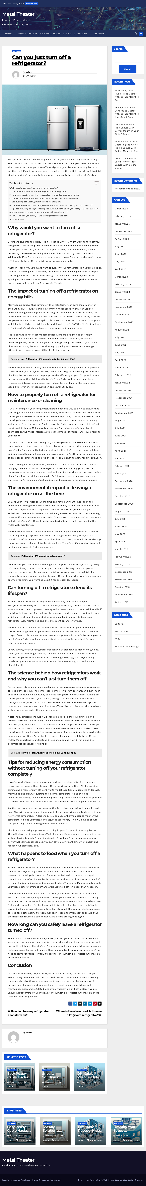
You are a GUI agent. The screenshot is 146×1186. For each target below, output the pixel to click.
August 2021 (121, 420)
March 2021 (121, 458)
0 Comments (25, 1140)
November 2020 (124, 488)
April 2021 (120, 450)
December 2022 (124, 299)
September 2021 (124, 413)
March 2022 (121, 367)
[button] (136, 33)
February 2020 (123, 556)
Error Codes (121, 631)
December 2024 (124, 231)
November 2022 (123, 307)
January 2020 (122, 564)
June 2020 (121, 526)
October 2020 (122, 496)
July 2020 (120, 519)
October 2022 (122, 314)
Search (118, 48)
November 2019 (123, 579)
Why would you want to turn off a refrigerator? (34, 188)
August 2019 (121, 602)
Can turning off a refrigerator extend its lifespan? (36, 202)
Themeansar (55, 1180)
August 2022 (122, 329)
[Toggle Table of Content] (95, 183)
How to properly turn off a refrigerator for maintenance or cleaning (45, 195)
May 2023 (120, 261)
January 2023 (122, 292)
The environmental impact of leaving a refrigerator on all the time (45, 198)
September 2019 (124, 594)
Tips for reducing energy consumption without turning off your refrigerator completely (54, 209)
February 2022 (123, 375)
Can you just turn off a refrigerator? (41, 60)
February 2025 (123, 216)
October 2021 (122, 405)
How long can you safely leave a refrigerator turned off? (40, 216)
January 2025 (122, 223)
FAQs (117, 639)
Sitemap (99, 33)
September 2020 (124, 503)
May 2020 (120, 534)
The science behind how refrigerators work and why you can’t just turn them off (52, 205)
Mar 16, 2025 (87, 1136)
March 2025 (121, 208)
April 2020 (120, 541)
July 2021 (120, 428)
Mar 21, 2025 (16, 1136)
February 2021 (122, 466)
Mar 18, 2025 (51, 1136)
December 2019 (123, 572)
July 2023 (120, 246)
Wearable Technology (127, 646)
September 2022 (124, 322)
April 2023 (120, 269)
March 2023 (121, 276)
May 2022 (120, 352)
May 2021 (120, 443)
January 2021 (122, 473)
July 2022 (120, 337)
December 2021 (123, 390)
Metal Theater (18, 14)
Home (8, 33)
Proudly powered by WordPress (16, 1180)
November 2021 (123, 397)
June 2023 (120, 254)
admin (29, 72)
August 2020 (122, 511)
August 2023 (122, 239)
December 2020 (124, 481)
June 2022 (120, 345)
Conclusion (18, 219)
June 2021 (120, 435)
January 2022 (122, 382)
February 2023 (123, 284)
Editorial (17, 51)
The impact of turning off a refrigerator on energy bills (39, 191)
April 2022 (120, 360)
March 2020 (121, 549)
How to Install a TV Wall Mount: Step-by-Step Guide (52, 33)
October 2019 (122, 587)
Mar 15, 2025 (122, 1136)
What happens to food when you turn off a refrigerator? (40, 212)
